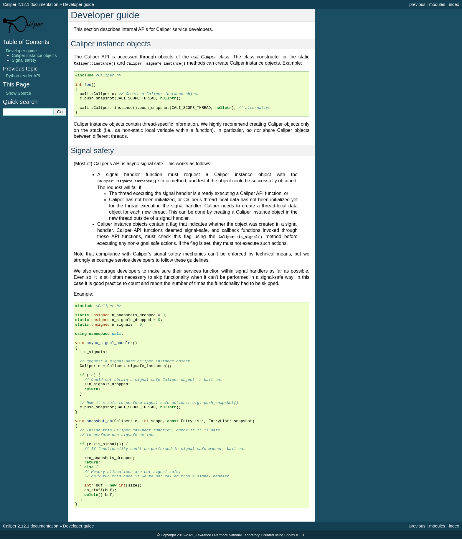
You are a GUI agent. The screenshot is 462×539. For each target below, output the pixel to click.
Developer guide (78, 4)
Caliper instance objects (34, 55)
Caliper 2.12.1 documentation (30, 4)
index (454, 4)
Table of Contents (26, 42)
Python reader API (23, 75)
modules (437, 4)
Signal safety (24, 60)
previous (417, 4)
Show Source (18, 93)
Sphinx (289, 534)
